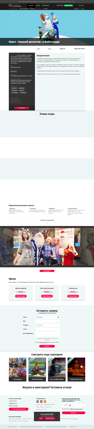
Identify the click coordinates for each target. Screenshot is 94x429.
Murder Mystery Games (49, 404)
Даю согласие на (73, 409)
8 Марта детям (30, 418)
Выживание (23, 92)
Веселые (21, 90)
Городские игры (39, 404)
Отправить (47, 346)
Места (45, 409)
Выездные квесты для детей (15, 418)
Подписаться (73, 412)
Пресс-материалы (13, 426)
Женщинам (14, 90)
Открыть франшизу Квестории (18, 409)
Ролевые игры (48, 407)
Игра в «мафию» (40, 407)
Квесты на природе (23, 421)
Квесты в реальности (13, 421)
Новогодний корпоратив (72, 418)
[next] (77, 244)
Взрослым (14, 88)
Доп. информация (28, 333)
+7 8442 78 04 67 (59, 5)
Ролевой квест (39, 409)
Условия (73, 1)
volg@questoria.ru (13, 403)
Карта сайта (73, 426)
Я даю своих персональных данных (48, 342)
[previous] (16, 244)
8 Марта (24, 418)
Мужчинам (22, 88)
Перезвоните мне (68, 5)
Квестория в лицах (13, 405)
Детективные (15, 92)
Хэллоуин (64, 418)
